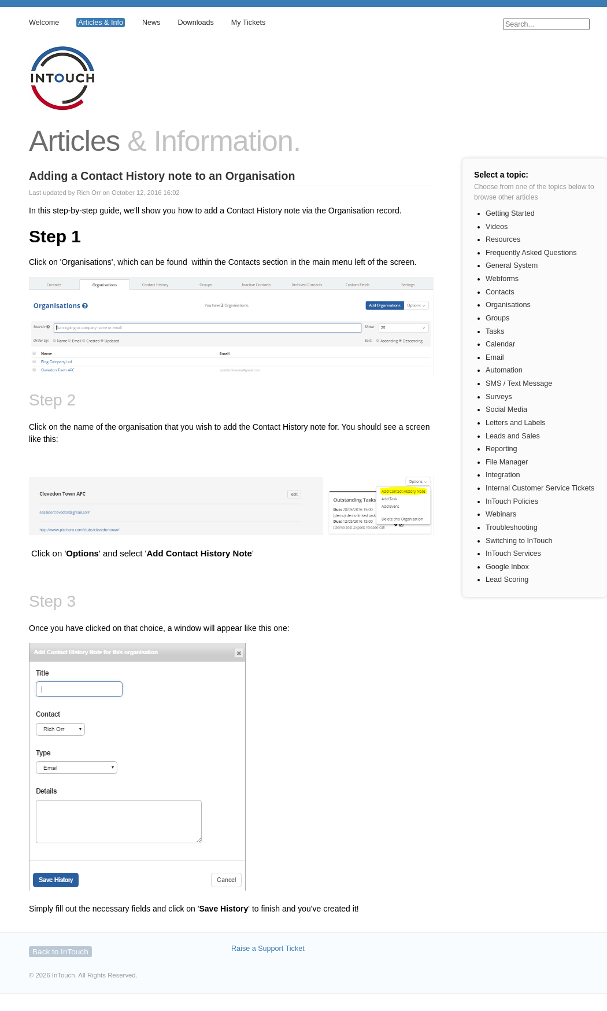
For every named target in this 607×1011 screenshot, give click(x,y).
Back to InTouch (60, 951)
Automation (504, 370)
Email (495, 357)
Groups (497, 318)
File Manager (507, 462)
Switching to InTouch (519, 541)
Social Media (506, 409)
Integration (503, 475)
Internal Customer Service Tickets (540, 488)
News (151, 23)
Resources (503, 239)
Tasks (495, 331)
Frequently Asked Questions (531, 253)
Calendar (500, 344)
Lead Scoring (507, 579)
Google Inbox (507, 567)
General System (512, 265)
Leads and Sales (513, 436)
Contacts (500, 292)
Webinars (501, 514)
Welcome (44, 23)
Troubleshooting (512, 527)
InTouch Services (513, 553)
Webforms (502, 279)
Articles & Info (100, 23)
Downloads (195, 23)
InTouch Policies (512, 501)
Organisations (508, 305)
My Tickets (248, 23)
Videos (497, 227)
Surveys (499, 397)
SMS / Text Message (519, 383)
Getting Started (510, 213)
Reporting (501, 449)
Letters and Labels (516, 423)
